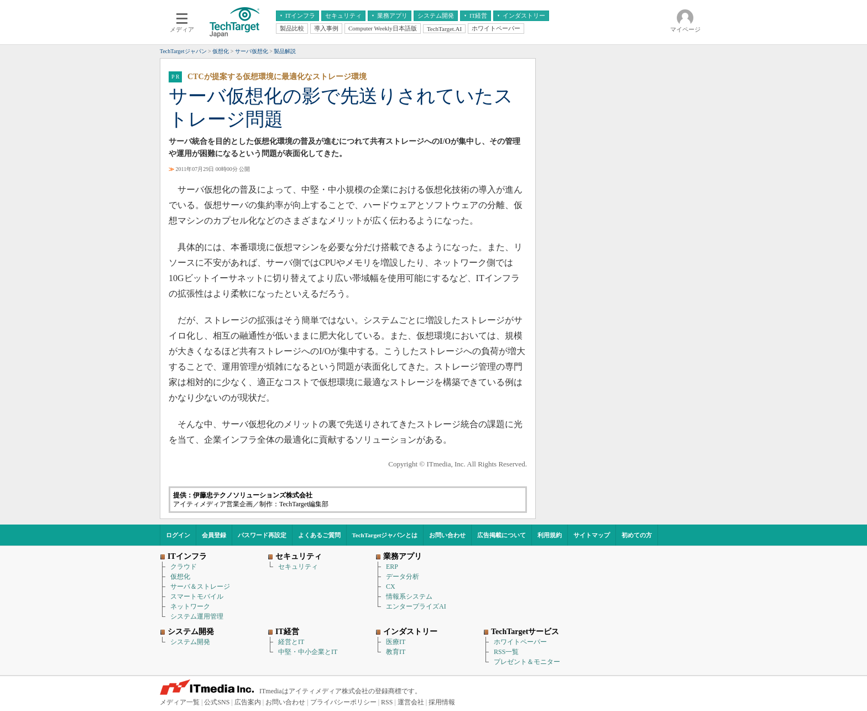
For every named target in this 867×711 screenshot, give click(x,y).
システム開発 (190, 642)
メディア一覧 (180, 702)
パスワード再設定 (262, 535)
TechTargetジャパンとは (385, 535)
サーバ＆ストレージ (200, 586)
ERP (392, 566)
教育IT (395, 652)
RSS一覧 (506, 652)
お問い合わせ (447, 535)
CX (390, 586)
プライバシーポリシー (343, 702)
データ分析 (402, 576)
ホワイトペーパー (520, 642)
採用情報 (442, 702)
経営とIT (291, 642)
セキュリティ (298, 566)
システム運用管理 (196, 616)
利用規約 (549, 535)
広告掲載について (501, 535)
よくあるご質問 (319, 535)
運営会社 (411, 702)
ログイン (178, 535)
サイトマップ (591, 535)
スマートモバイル (196, 596)
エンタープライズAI (416, 606)
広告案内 (247, 702)
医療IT (395, 642)
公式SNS (216, 702)
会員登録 (214, 535)
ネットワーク (190, 606)
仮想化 (180, 576)
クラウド (183, 566)
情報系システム (409, 596)
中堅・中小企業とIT (307, 652)
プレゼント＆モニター (527, 662)
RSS (387, 702)
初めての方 (636, 535)
